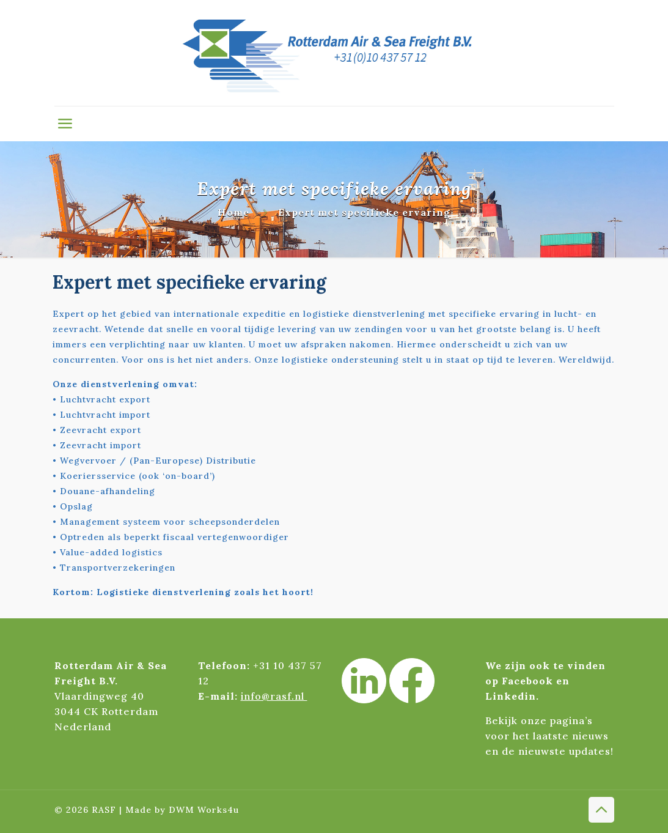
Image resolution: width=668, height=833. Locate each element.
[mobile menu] (64, 123)
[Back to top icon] (601, 810)
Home (233, 212)
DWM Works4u (204, 809)
